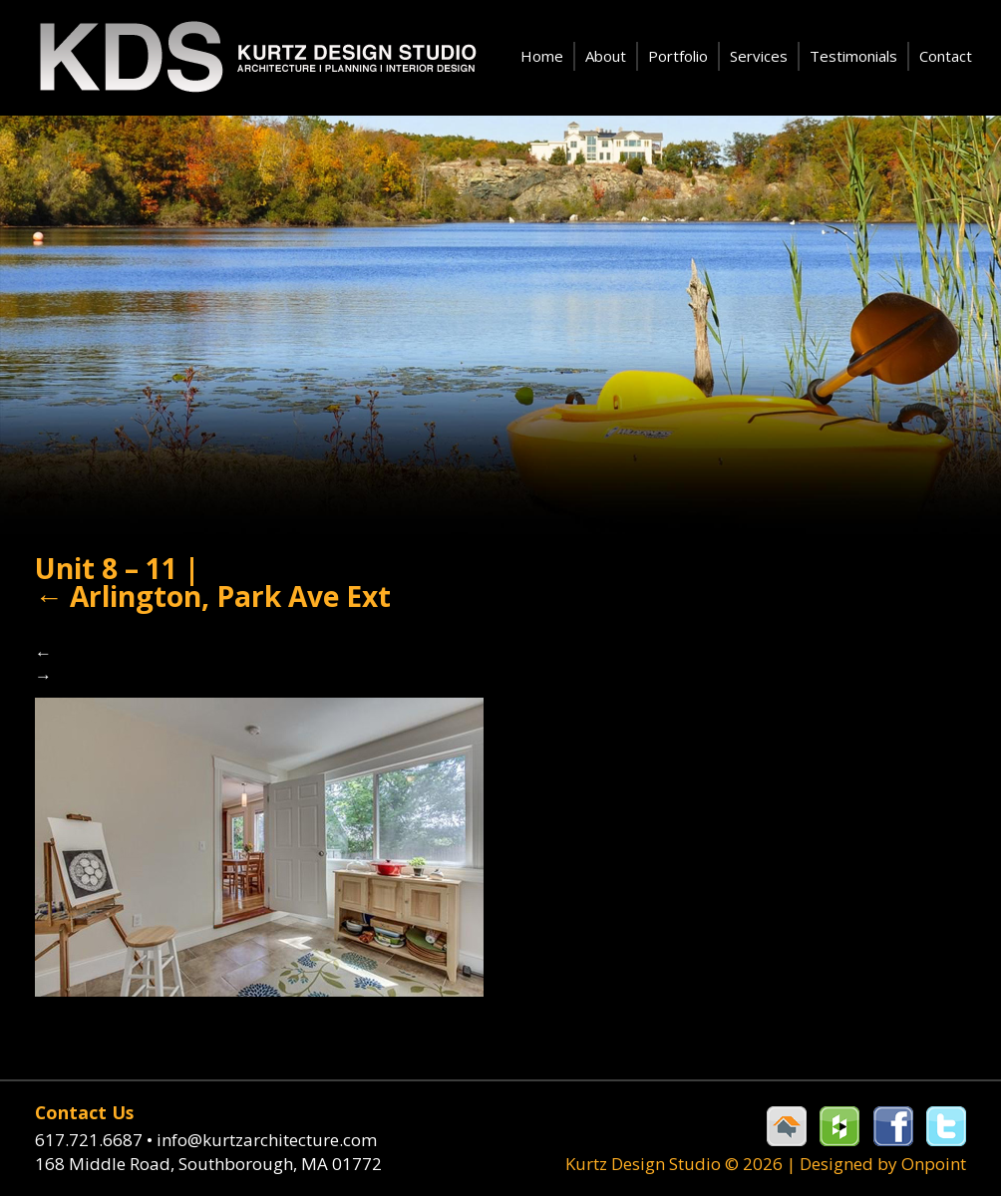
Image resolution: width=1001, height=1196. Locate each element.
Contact (945, 56)
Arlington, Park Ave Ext (213, 596)
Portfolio (678, 56)
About (605, 56)
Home (541, 56)
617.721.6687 (96, 1139)
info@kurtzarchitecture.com (267, 1139)
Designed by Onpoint (883, 1163)
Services (759, 56)
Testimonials (853, 56)
